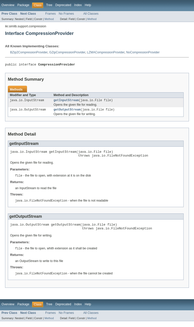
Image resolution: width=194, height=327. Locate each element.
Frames (50, 13)
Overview (8, 5)
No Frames (66, 13)
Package (23, 5)
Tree (49, 5)
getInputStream (66, 101)
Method (49, 18)
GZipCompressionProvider (67, 52)
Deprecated (63, 5)
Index (78, 5)
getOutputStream (67, 111)
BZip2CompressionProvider (28, 52)
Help (88, 5)
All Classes (91, 13)
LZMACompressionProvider (106, 52)
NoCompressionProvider (142, 52)
